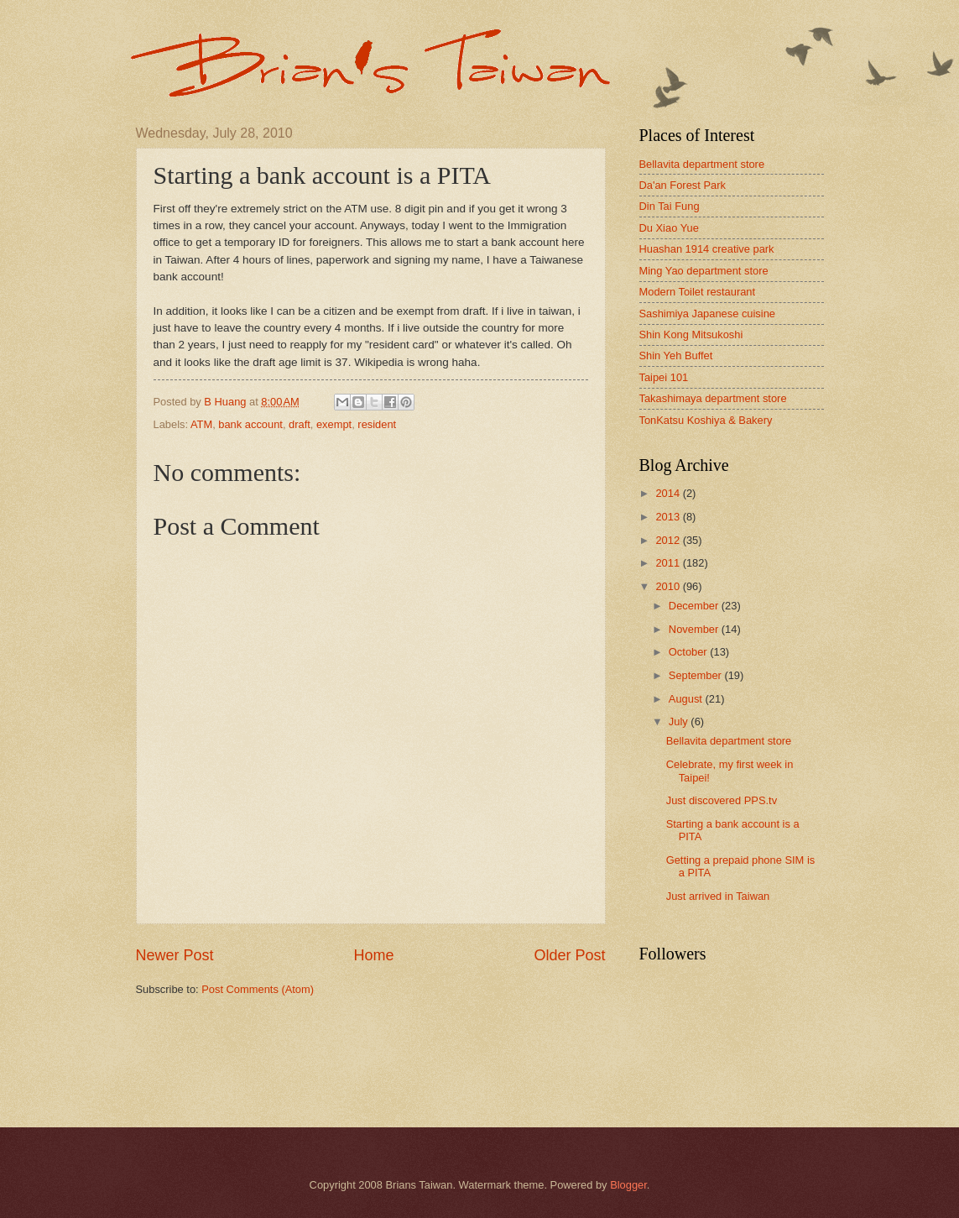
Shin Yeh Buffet (676, 355)
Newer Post (175, 955)
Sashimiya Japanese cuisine (707, 313)
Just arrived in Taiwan (718, 896)
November (695, 629)
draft (299, 424)
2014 (668, 493)
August (687, 699)
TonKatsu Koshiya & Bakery (706, 420)
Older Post (569, 955)
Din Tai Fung (669, 206)
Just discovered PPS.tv (721, 800)
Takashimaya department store (713, 398)
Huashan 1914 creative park (706, 249)
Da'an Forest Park (682, 185)
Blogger (628, 1185)
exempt (334, 424)
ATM (201, 424)
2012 (668, 540)
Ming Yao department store (704, 270)
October (689, 652)
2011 (668, 563)
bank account (250, 424)
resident (376, 424)
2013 (668, 516)
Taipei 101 (664, 377)
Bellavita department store (702, 164)
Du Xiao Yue (669, 228)
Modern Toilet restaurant (697, 291)
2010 (668, 586)
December (695, 605)
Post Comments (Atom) (257, 989)
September (697, 675)
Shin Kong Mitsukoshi (691, 334)
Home (373, 955)
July (680, 721)
